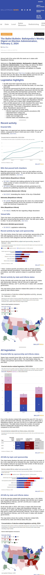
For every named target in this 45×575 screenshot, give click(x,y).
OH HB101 (7, 210)
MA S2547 (7, 194)
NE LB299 (7, 201)
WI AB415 (7, 227)
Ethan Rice (5, 47)
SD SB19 (7, 186)
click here (13, 133)
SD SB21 (7, 181)
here (38, 236)
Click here (21, 73)
